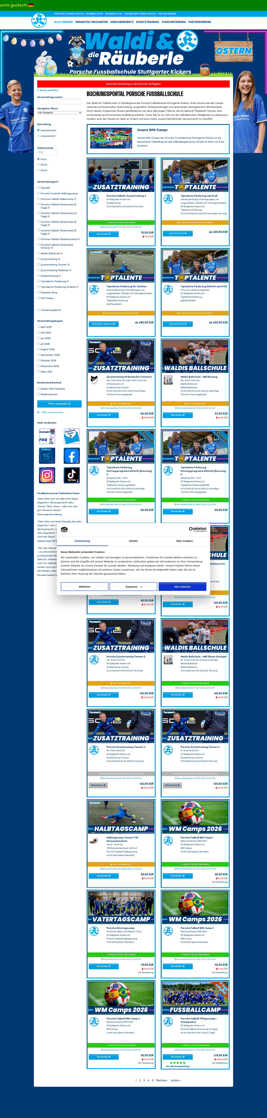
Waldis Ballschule (49, 253)
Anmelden (104, 234)
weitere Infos (177, 233)
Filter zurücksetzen (52, 412)
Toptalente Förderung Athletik (57, 287)
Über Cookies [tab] (184, 540)
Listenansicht (46, 136)
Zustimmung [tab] (82, 540)
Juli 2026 (43, 343)
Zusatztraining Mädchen (54, 270)
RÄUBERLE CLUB (113, 14)
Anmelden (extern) (103, 324)
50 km (42, 170)
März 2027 (44, 371)
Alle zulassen (182, 586)
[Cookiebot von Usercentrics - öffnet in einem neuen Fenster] (191, 529)
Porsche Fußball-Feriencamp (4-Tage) (57, 223)
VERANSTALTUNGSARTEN (91, 22)
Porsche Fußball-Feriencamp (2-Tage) (57, 206)
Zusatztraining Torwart (53, 264)
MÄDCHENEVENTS (122, 22)
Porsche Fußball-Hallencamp (56, 199)
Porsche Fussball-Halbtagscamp (57, 193)
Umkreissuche (47, 149)
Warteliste (98, 785)
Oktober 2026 (46, 360)
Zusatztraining (48, 259)
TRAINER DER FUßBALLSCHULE (140, 14)
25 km (42, 164)
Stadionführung (49, 275)
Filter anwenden (59, 403)
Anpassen (133, 586)
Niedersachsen (47, 394)
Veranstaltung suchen (59, 98)
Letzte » (176, 1080)
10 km (42, 159)
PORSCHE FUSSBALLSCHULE (69, 14)
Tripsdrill (43, 187)
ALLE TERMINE (63, 22)
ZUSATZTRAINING (147, 22)
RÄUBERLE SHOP (95, 14)
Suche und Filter (49, 90)
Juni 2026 (44, 338)
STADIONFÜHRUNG (174, 22)
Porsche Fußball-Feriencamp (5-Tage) (57, 232)
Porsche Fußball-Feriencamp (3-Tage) (57, 215)
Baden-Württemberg (51, 388)
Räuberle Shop (47, 292)
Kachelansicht (46, 130)
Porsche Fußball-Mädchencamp (58, 239)
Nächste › (162, 1080)
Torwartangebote (49, 310)
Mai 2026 (44, 332)
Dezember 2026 (48, 366)
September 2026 (48, 355)
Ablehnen (84, 586)
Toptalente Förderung (53, 281)
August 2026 (46, 349)
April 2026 (44, 327)
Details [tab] (133, 540)
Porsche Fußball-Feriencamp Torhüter (55, 246)
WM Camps (45, 298)
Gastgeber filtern (59, 110)
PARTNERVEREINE (200, 22)
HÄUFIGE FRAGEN (167, 14)
